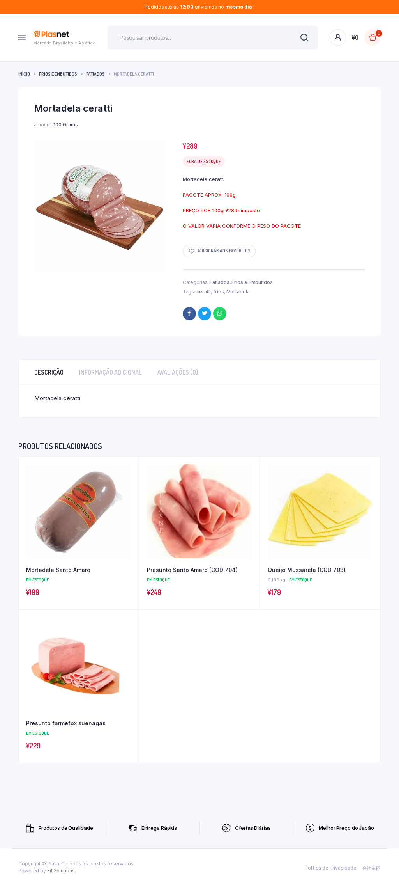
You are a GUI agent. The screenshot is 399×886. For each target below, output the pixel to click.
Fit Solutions (61, 871)
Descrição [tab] (49, 372)
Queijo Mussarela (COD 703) (307, 569)
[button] (219, 251)
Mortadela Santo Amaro (58, 569)
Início (24, 74)
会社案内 (371, 868)
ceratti (203, 292)
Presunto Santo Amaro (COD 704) (192, 569)
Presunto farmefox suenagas (66, 723)
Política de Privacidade (331, 868)
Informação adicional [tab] (110, 372)
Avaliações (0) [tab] (177, 372)
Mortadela (238, 292)
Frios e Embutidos (58, 74)
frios (218, 292)
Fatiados (95, 74)
